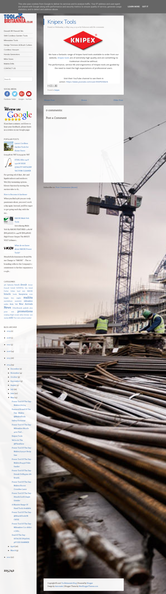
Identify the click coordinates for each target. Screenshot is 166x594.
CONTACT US (10, 68)
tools (18, 318)
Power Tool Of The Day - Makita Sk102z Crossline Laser (22, 485)
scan (31, 315)
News (7, 307)
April (13, 546)
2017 (9, 344)
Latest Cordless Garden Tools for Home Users (22, 147)
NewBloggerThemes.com (88, 586)
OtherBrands (17, 308)
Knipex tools (63, 57)
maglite (18, 298)
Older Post (118, 100)
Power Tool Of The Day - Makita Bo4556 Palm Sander (22, 463)
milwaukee (28, 301)
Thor (15, 318)
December (15, 369)
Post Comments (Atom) (66, 187)
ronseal (16, 315)
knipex (56, 90)
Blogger (90, 583)
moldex (6, 304)
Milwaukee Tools (11, 40)
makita (28, 297)
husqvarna (23, 294)
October (14, 377)
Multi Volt (14, 304)
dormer (30, 285)
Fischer (6, 291)
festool (31, 288)
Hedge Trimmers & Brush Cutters (18, 45)
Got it (145, 6)
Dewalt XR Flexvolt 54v (13, 31)
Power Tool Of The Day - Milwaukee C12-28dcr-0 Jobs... (22, 527)
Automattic (59, 586)
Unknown (85, 27)
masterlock (18, 301)
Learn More (134, 6)
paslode (26, 308)
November (15, 373)
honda (15, 294)
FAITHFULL (20, 288)
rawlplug (6, 315)
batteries (10, 285)
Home (84, 100)
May (12, 397)
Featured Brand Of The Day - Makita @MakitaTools (21, 413)
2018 (9, 338)
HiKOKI (30, 291)
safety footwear (24, 315)
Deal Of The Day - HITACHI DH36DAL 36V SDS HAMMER (21, 538)
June (12, 393)
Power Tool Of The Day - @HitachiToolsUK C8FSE (22, 516)
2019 (9, 331)
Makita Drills (9, 64)
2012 (9, 557)
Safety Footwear (19, 420)
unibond (23, 318)
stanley (6, 318)
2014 (9, 364)
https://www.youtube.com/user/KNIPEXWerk (87, 81)
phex (31, 308)
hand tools (21, 291)
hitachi (7, 293)
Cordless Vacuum (11, 50)
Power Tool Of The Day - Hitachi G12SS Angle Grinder (22, 497)
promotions (25, 311)
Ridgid (12, 315)
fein (26, 288)
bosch (17, 284)
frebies (13, 291)
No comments (98, 27)
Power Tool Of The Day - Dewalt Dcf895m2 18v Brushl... (22, 474)
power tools (9, 312)
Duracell (6, 288)
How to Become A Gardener (15, 194)
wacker (28, 318)
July (12, 389)
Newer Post (49, 100)
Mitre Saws (8, 59)
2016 (9, 351)
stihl (11, 317)
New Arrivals (26, 303)
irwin (31, 294)
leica (12, 298)
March (13, 550)
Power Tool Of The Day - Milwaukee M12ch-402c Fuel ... (22, 428)
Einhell (13, 288)
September (15, 381)
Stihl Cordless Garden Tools (16, 36)
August (13, 385)
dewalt (23, 284)
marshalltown (8, 301)
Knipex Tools (61, 21)
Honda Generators (12, 54)
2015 (9, 358)
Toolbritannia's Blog (69, 583)
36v (5, 285)
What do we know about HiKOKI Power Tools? (23, 249)
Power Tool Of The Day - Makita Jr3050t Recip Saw (22, 451)
